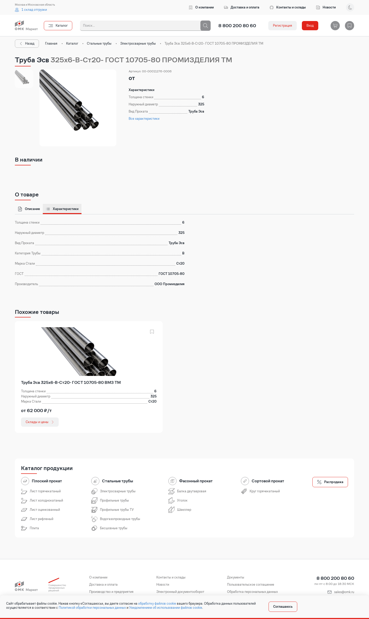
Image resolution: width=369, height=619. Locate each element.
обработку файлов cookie (157, 604)
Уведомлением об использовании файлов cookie (165, 608)
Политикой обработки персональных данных (92, 608)
